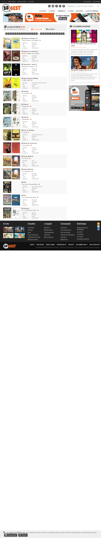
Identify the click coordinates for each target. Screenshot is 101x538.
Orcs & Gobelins (28, 130)
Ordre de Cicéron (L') (29, 143)
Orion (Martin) (27, 156)
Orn (24, 195)
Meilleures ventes (33, 239)
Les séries (80, 232)
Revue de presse (48, 237)
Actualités (42, 11)
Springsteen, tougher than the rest (81, 70)
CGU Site (62, 247)
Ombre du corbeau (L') (30, 51)
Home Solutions (95, 247)
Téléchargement (49, 232)
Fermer (23, 535)
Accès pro (31, 1)
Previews (30, 230)
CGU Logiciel (69, 247)
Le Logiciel (52, 11)
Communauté (61, 11)
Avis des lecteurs (65, 232)
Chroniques (31, 227)
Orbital (25, 91)
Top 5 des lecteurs (66, 230)
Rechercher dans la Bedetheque (82, 228)
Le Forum (70, 11)
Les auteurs (80, 234)
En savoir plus (10, 535)
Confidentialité (61, 245)
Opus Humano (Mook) (30, 78)
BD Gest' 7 (47, 227)
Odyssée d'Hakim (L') (30, 38)
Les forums (64, 227)
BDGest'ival (64, 239)
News (29, 232)
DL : (24, 44)
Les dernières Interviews (81, 26)
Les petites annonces (92, 11)
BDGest (4, 1)
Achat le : (25, 48)
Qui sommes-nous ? (82, 245)
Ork (24, 182)
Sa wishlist (50, 29)
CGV (76, 247)
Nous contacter (95, 245)
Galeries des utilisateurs (67, 235)
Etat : (24, 46)
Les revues (80, 236)
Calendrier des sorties (34, 237)
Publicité (71, 245)
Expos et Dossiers (33, 235)
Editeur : (25, 43)
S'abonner (47, 235)
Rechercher (98, 6)
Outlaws (25, 208)
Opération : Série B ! (29, 64)
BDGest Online (22, 1)
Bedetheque (12, 1)
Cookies (80, 247)
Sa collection (36, 29)
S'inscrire (87, 1)
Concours (63, 237)
